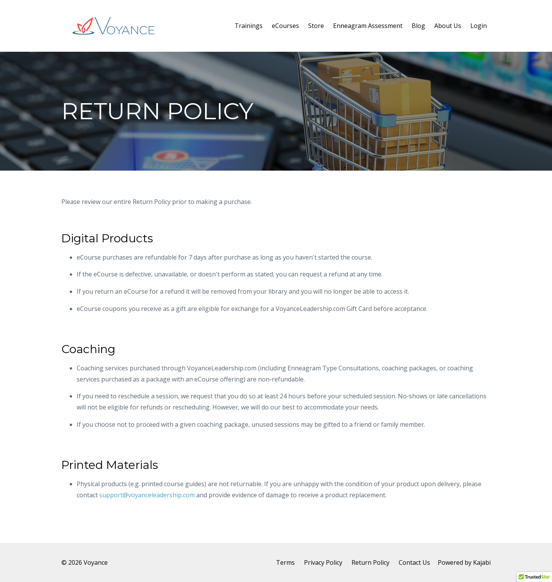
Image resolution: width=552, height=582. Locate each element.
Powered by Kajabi (464, 562)
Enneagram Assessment (367, 25)
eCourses (285, 25)
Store (316, 25)
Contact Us (414, 562)
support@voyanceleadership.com (147, 495)
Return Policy (370, 562)
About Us (447, 25)
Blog (418, 25)
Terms (285, 562)
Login (478, 25)
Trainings (249, 25)
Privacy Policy (323, 562)
